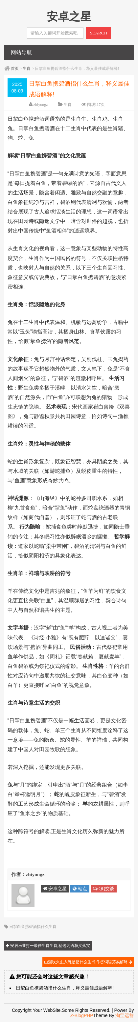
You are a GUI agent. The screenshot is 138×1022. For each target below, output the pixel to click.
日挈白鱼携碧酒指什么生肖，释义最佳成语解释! (65, 988)
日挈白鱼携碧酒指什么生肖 (33, 926)
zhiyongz (41, 104)
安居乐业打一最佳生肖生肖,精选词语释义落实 (48, 945)
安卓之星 (55, 888)
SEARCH (98, 32)
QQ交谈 (104, 888)
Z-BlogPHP (81, 1015)
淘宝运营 (124, 1015)
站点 (80, 888)
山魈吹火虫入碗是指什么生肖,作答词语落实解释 (88, 962)
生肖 (27, 68)
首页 (15, 68)
